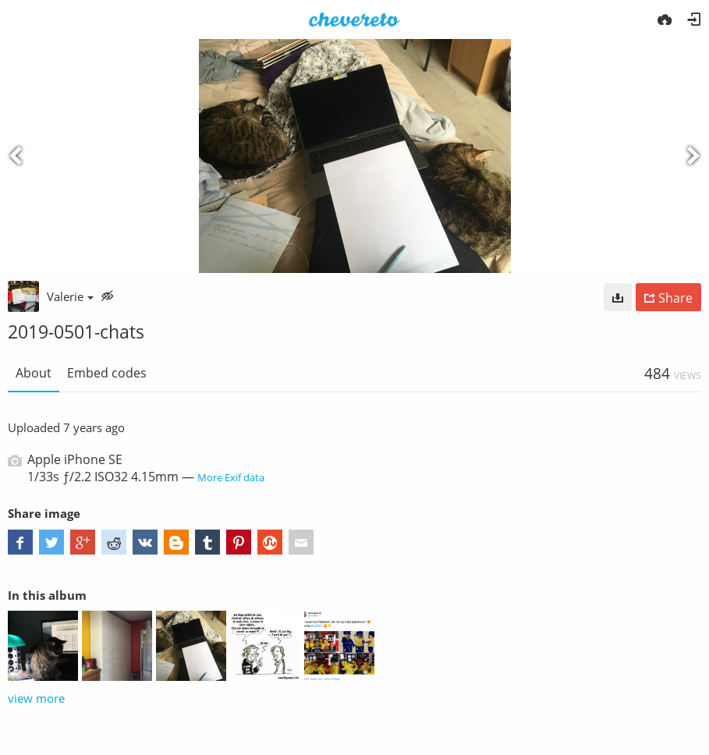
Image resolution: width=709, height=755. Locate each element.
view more (36, 698)
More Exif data (230, 477)
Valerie (70, 296)
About (33, 372)
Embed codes (107, 372)
